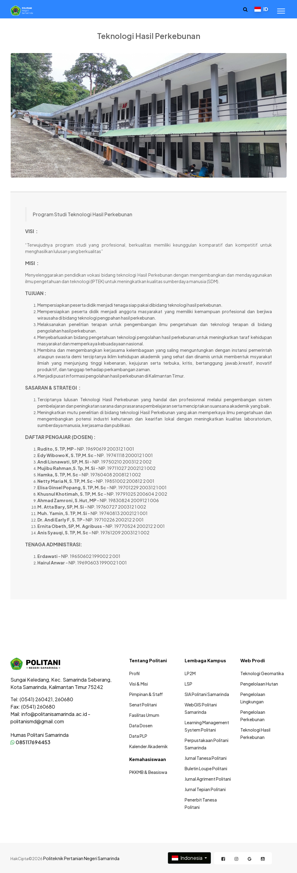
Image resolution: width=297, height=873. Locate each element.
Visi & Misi (138, 683)
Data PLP (138, 736)
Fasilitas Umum (144, 715)
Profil (134, 673)
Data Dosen (140, 725)
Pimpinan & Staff (146, 694)
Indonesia (187, 858)
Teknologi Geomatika (262, 673)
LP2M (190, 673)
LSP (188, 683)
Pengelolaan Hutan (259, 683)
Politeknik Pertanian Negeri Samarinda (81, 858)
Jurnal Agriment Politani (208, 779)
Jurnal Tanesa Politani (206, 758)
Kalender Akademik (148, 746)
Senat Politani (143, 704)
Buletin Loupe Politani (206, 768)
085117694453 (30, 742)
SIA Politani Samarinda (207, 694)
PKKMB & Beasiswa (148, 772)
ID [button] (261, 9)
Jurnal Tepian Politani (205, 789)
